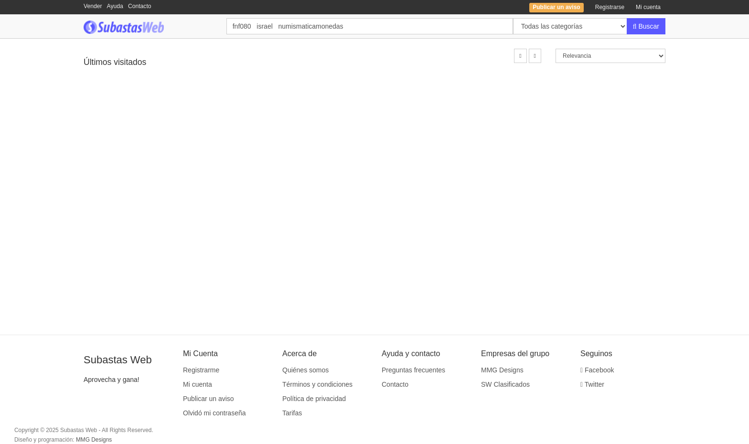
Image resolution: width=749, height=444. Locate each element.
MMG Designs (502, 370)
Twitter (592, 384)
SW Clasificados (505, 384)
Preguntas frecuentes (413, 370)
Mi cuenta (648, 7)
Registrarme (201, 370)
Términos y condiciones (317, 384)
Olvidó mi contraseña (214, 413)
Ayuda (115, 6)
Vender (93, 6)
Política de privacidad (314, 398)
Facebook (597, 370)
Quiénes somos (305, 370)
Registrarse (609, 7)
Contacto (139, 6)
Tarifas (292, 413)
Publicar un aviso (208, 398)
